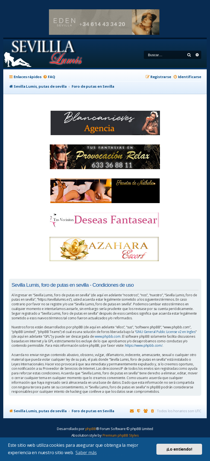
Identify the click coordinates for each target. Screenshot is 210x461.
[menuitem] (49, 77)
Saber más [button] (86, 452)
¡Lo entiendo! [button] (179, 449)
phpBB (90, 428)
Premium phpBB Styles (121, 435)
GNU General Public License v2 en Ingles (165, 332)
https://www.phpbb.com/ (143, 345)
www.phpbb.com (107, 336)
